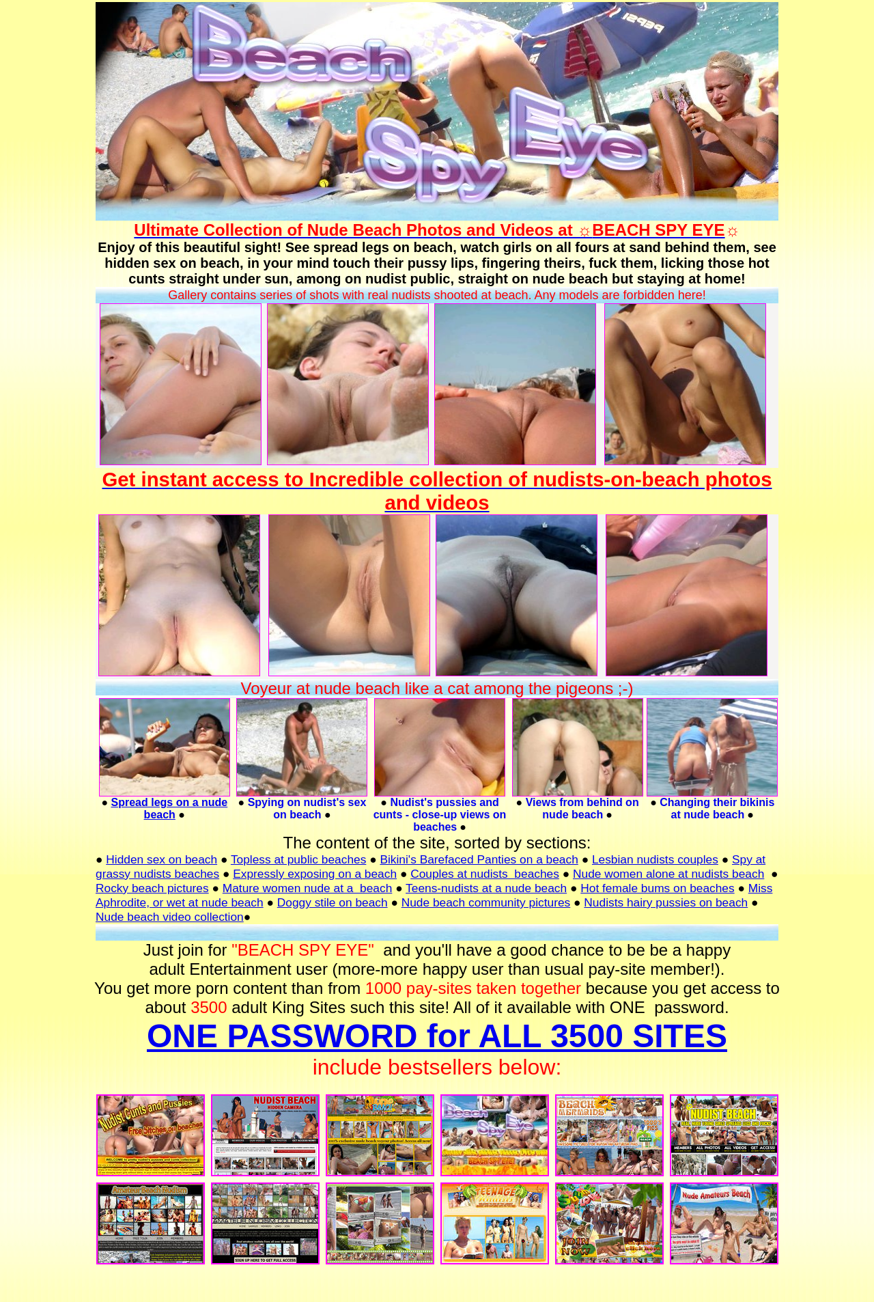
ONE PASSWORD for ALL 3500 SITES (437, 1036)
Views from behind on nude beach (582, 808)
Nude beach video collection (170, 917)
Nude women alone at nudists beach (668, 874)
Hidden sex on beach (161, 859)
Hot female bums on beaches (657, 888)
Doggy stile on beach (332, 902)
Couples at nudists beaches (484, 874)
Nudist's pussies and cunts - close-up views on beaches (440, 815)
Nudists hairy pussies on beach (666, 902)
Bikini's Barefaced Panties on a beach (479, 859)
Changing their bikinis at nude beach (717, 808)
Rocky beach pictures (152, 888)
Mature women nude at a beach (308, 888)
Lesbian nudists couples (655, 859)
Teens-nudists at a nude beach (486, 888)
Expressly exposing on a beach (315, 874)
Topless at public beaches (298, 859)
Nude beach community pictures (486, 902)
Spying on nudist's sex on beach (307, 808)
